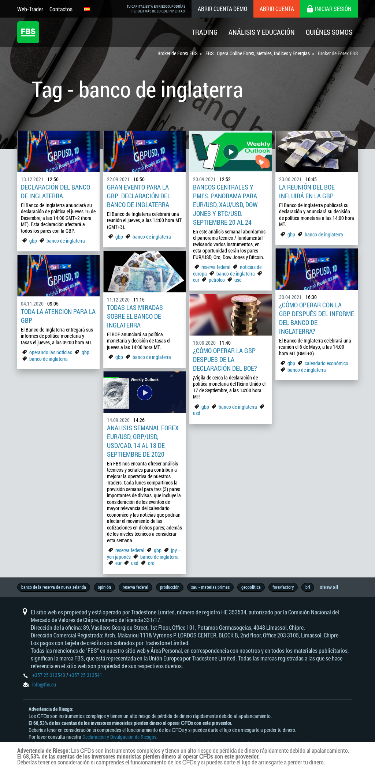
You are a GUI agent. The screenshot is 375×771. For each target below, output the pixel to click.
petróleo (217, 279)
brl (307, 587)
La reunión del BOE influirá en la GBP (307, 191)
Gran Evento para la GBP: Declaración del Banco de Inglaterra (138, 196)
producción (169, 587)
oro (151, 562)
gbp (33, 240)
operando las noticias (50, 352)
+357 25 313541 (85, 674)
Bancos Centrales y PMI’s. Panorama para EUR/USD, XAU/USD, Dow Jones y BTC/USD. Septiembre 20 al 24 (225, 205)
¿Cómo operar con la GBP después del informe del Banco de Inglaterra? (316, 318)
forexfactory (283, 587)
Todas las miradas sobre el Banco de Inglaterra (135, 316)
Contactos (61, 9)
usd (238, 279)
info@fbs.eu (44, 684)
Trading (205, 32)
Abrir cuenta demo (222, 8)
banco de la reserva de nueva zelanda (53, 587)
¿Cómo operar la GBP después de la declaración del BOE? (225, 359)
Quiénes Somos (329, 32)
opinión (104, 587)
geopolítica (251, 587)
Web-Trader (30, 9)
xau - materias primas (210, 587)
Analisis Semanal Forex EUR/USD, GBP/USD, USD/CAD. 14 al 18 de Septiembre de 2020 (143, 441)
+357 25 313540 (48, 674)
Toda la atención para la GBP (58, 316)
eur (196, 279)
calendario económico (326, 363)
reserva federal (215, 266)
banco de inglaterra (66, 240)
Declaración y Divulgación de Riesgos (119, 736)
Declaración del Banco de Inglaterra (55, 191)
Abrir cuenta (277, 8)
